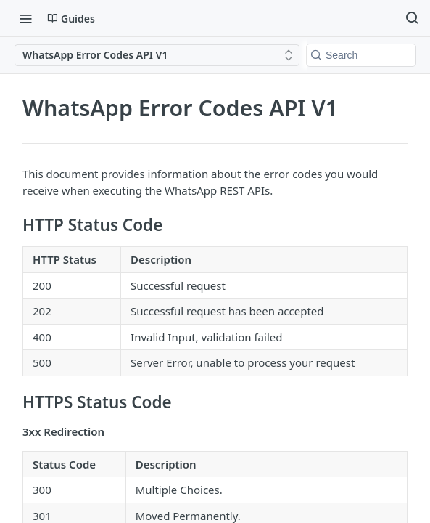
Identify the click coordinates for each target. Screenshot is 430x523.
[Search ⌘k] (412, 18)
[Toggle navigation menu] (25, 18)
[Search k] (361, 55)
